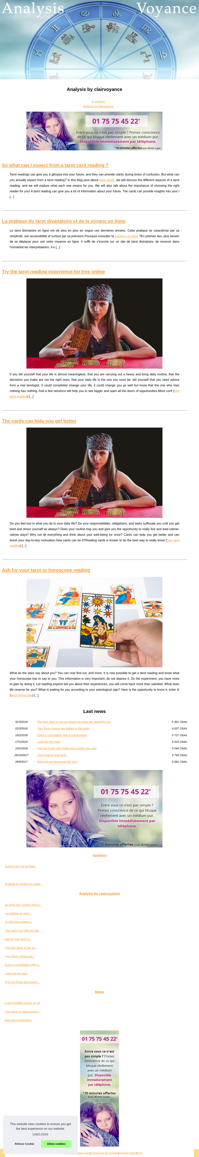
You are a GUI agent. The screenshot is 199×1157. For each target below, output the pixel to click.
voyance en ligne (126, 236)
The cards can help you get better (39, 421)
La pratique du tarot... (18, 913)
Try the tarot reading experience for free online (53, 271)
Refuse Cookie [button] (24, 1143)
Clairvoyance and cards (51, 755)
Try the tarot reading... (18, 921)
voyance (99, 101)
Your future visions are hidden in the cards (63, 728)
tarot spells (106, 180)
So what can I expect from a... (23, 904)
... (11, 196)
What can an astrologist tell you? (57, 761)
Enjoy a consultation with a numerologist (62, 735)
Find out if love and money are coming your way (67, 748)
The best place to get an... (21, 947)
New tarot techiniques (18, 1020)
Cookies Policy (128, 1153)
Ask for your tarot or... (18, 939)
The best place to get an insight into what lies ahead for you (74, 722)
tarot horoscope (21, 695)
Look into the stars (48, 741)
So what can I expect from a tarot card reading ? (55, 165)
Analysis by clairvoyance (98, 106)
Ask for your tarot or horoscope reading (46, 570)
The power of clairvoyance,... (23, 1011)
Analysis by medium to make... (24, 884)
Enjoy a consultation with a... (22, 964)
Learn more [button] (40, 1134)
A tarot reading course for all (22, 1003)
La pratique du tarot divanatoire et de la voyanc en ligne (64, 221)
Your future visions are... (20, 956)
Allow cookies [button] (56, 1143)
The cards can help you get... (23, 930)
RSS (139, 1153)
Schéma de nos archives (20, 866)
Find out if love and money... (22, 982)
